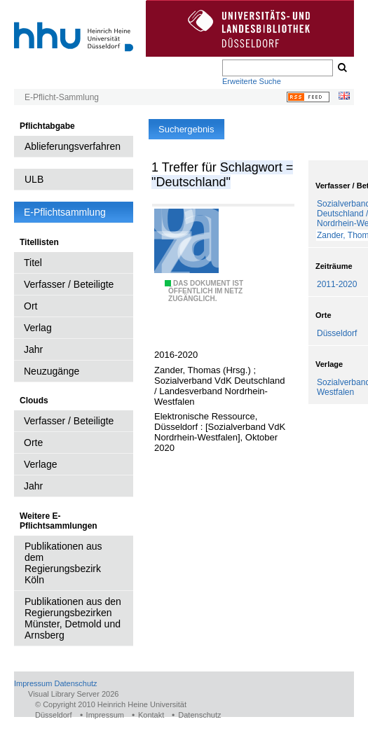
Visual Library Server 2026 (73, 694)
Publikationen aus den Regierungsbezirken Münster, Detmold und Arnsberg (73, 618)
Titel (33, 262)
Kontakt (151, 715)
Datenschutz (75, 683)
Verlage (40, 464)
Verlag (38, 327)
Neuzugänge (51, 371)
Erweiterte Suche (251, 81)
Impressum (33, 683)
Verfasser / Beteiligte (69, 284)
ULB (34, 179)
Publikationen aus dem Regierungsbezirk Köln (63, 563)
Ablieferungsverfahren (73, 146)
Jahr (33, 349)
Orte (33, 442)
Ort (30, 306)
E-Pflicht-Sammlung (62, 97)
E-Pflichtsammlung (65, 212)
